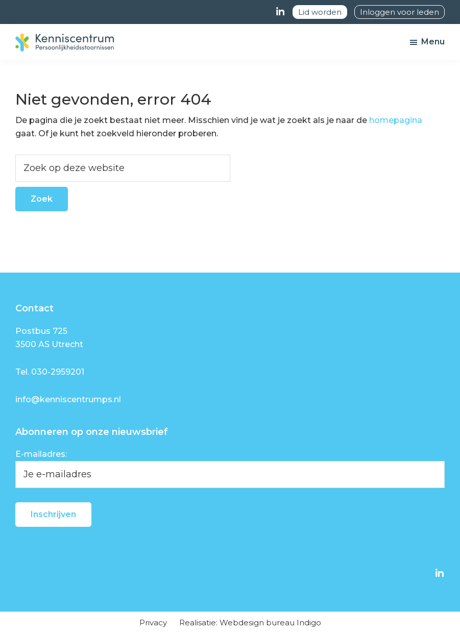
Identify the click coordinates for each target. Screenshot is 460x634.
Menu (433, 41)
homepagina (395, 120)
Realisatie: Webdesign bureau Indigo (250, 622)
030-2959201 (57, 372)
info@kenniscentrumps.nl (68, 399)
